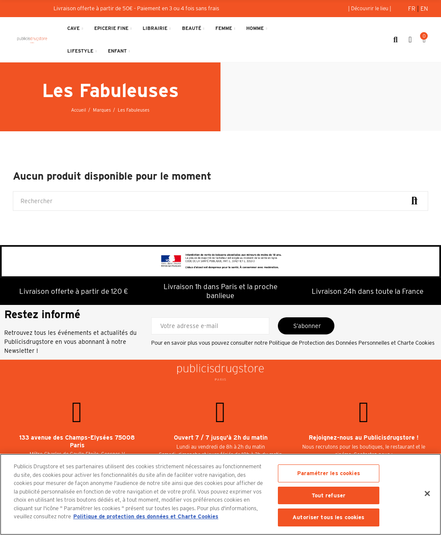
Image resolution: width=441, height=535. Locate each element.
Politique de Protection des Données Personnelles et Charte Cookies (352, 343)
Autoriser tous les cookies (328, 517)
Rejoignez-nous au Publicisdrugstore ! (364, 437)
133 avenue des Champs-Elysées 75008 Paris (77, 441)
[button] (370, 8)
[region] (220, 494)
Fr (412, 8)
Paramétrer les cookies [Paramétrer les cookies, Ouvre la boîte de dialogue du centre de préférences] (328, 473)
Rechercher (414, 201)
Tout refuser (329, 495)
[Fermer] (427, 493)
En (424, 8)
